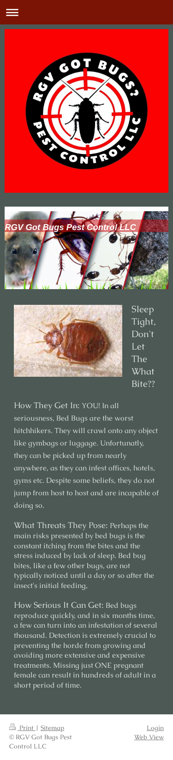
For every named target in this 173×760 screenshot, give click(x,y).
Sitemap (52, 728)
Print (22, 728)
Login (155, 728)
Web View (149, 737)
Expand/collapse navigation (86, 12)
